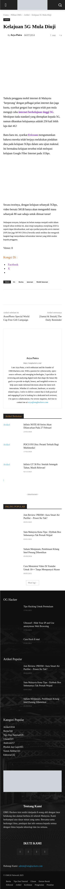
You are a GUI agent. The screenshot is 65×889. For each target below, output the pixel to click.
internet (30, 282)
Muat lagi (32, 583)
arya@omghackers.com (38, 402)
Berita (21, 282)
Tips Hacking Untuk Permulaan (38, 606)
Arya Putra (16, 35)
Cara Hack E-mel (32, 639)
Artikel (27, 15)
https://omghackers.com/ (32, 363)
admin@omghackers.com (30, 866)
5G (14, 282)
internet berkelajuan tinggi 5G (36, 112)
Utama (6, 15)
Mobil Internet (42, 282)
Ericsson (33, 134)
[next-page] (3, 480)
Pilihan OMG (16, 15)
